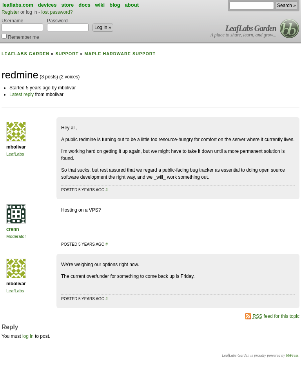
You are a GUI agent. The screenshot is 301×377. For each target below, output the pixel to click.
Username (22, 24)
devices (47, 5)
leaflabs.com (17, 5)
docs (84, 5)
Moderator (16, 236)
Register (10, 12)
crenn (12, 229)
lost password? (57, 12)
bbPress (292, 355)
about (132, 5)
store (67, 5)
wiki (100, 5)
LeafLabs (15, 154)
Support (66, 53)
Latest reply (21, 94)
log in (28, 336)
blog (114, 5)
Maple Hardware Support (120, 53)
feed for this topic (276, 316)
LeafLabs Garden (250, 28)
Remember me (20, 37)
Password (68, 24)
